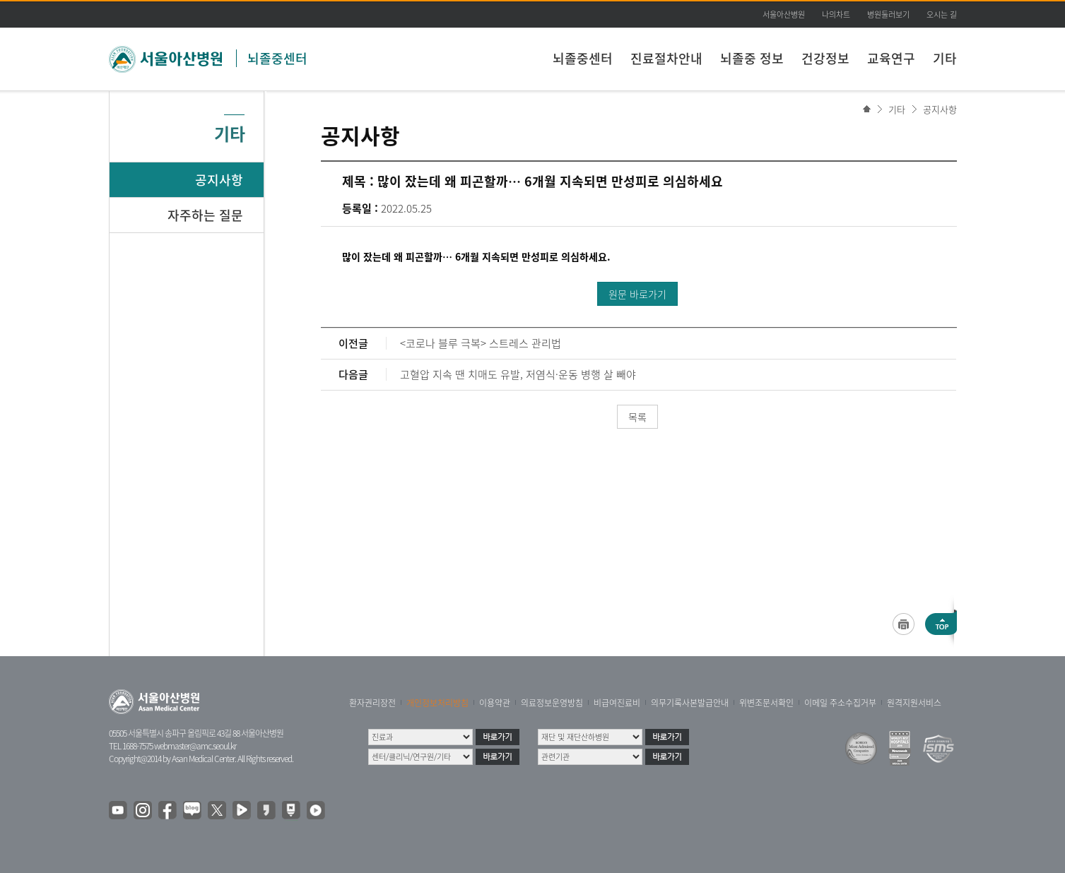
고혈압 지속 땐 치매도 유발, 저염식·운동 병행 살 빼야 (518, 374)
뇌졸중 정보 (752, 58)
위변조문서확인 (766, 702)
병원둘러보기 (888, 14)
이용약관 (494, 702)
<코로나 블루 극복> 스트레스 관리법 (480, 343)
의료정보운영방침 (552, 702)
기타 (945, 58)
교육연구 (891, 58)
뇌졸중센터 (277, 58)
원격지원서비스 (914, 702)
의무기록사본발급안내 (690, 702)
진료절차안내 (666, 58)
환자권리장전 (372, 702)
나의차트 (836, 14)
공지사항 (940, 109)
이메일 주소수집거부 (840, 702)
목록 (637, 417)
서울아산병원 (784, 14)
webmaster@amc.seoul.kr (195, 746)
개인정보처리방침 (437, 702)
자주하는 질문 (205, 215)
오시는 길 (941, 14)
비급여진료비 (617, 702)
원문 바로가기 (637, 294)
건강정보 (825, 58)
